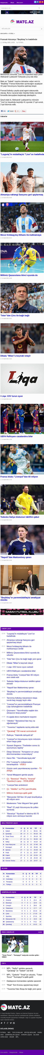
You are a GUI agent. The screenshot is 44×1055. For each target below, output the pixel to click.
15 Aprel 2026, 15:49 (7, 560)
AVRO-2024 (4, 1037)
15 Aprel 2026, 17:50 (7, 439)
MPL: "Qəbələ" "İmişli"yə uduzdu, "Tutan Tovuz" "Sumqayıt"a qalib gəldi (24, 976)
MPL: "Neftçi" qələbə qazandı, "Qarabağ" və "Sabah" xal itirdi (20, 969)
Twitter (35, 2)
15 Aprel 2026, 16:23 (7, 520)
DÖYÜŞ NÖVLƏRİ (30, 1032)
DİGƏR (11, 1037)
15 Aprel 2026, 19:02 (7, 358)
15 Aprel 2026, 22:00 (7, 157)
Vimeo (11, 1023)
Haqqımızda (4, 2)
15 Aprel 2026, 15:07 (7, 602)
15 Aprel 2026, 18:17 (7, 399)
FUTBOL (11, 33)
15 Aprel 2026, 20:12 (7, 237)
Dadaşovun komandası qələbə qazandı (24, 981)
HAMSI (40, 932)
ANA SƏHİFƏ (3, 33)
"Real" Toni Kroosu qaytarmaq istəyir (23, 985)
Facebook (37, 2)
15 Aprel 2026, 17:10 (7, 479)
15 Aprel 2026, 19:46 (7, 278)
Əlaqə (12, 2)
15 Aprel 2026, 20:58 (7, 197)
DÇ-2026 (36, 1035)
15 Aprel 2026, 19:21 (7, 318)
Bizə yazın (20, 2)
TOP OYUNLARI (17, 1032)
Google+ (40, 2)
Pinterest (42, 2)
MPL (9, 1032)
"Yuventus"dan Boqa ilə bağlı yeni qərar (24, 989)
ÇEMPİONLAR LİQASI (12, 1035)
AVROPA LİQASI (26, 1035)
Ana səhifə (4, 1052)
